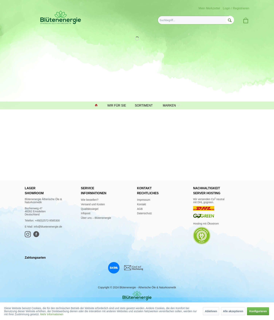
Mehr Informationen (51, 314)
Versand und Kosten (93, 204)
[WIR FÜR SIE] (118, 105)
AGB (140, 208)
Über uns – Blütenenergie (96, 217)
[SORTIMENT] (145, 105)
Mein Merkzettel (209, 8)
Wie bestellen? (89, 199)
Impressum (143, 199)
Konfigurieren (258, 311)
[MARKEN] (170, 105)
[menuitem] (196, 20)
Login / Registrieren (236, 8)
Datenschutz (144, 213)
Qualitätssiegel (89, 208)
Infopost (85, 213)
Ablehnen (211, 311)
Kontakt (141, 204)
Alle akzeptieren (233, 311)
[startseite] (98, 105)
